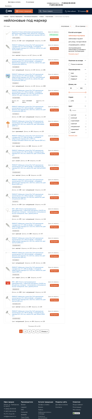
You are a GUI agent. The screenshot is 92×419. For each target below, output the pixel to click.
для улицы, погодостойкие (77, 42)
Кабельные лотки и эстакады (44, 413)
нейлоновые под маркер (77, 36)
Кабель (40, 409)
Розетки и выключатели (42, 417)
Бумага (40, 407)
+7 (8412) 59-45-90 (66, 2)
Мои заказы (77, 409)
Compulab (24, 412)
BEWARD (24, 414)
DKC (22, 409)
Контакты (7, 5)
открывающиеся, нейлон (77, 45)
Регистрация (77, 407)
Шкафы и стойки (43, 404)
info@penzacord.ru (50, 2)
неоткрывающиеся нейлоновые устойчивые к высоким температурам (77, 49)
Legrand (23, 407)
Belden (23, 404)
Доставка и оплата (13, 2)
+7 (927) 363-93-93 (53, 4)
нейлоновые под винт (76, 39)
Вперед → (45, 332)
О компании (27, 2)
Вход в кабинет (78, 404)
